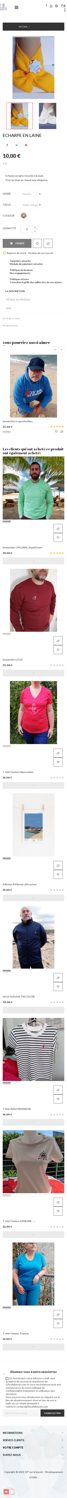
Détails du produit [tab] (18, 299)
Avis (8, 308)
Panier (17, 244)
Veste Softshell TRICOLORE (19, 996)
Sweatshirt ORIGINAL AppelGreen (22, 547)
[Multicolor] (24, 215)
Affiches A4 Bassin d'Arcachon (20, 884)
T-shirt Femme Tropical (15, 1333)
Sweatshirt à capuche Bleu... (18, 421)
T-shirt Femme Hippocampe (18, 771)
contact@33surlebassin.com (32, 1406)
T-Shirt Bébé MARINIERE (17, 1108)
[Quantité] (27, 229)
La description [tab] (15, 291)
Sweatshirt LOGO (13, 659)
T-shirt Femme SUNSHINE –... (19, 1221)
